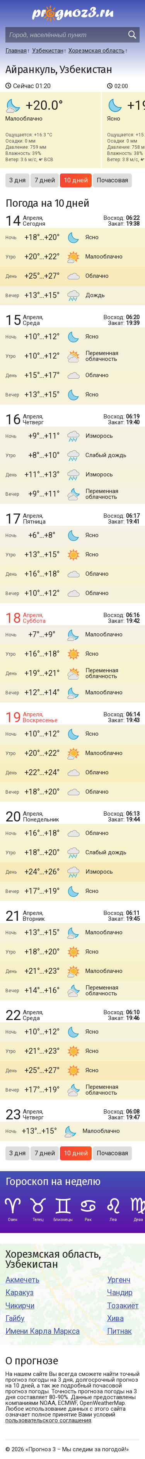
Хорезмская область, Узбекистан (53, 1259)
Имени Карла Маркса (42, 1331)
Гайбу (14, 1318)
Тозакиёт (123, 1305)
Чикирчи (19, 1305)
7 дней (44, 180)
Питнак (119, 1331)
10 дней (76, 180)
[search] (132, 35)
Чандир (120, 1292)
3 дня (17, 180)
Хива (115, 1318)
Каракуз (19, 1292)
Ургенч (119, 1279)
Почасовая (112, 180)
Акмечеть (22, 1279)
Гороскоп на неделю (53, 1182)
